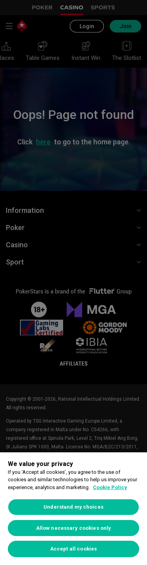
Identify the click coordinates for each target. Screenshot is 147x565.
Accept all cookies (73, 549)
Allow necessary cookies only (73, 528)
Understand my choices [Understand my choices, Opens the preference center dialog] (73, 507)
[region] (73, 508)
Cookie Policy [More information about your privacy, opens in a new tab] (110, 487)
